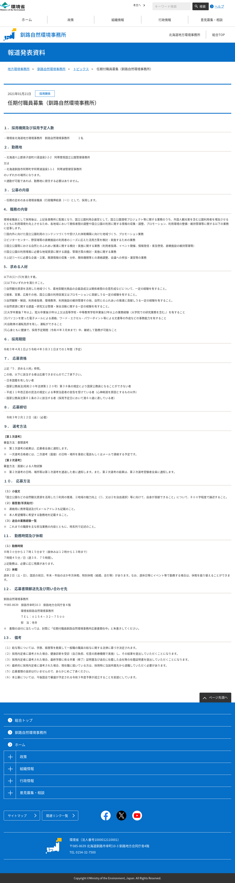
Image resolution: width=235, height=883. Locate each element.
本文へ (138, 5)
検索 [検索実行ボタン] (202, 6)
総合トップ (24, 720)
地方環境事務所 (19, 68)
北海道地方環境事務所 (184, 34)
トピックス (81, 68)
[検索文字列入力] (171, 6)
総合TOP (218, 34)
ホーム (23, 19)
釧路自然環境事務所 (51, 68)
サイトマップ (17, 815)
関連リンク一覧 (57, 815)
